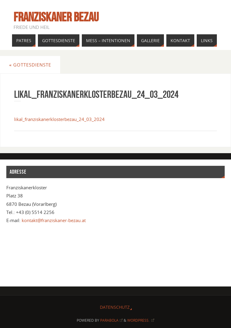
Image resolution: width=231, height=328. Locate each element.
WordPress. (141, 320)
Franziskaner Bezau (56, 17)
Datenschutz (115, 307)
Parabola (111, 320)
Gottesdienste (30, 65)
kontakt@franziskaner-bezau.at (54, 220)
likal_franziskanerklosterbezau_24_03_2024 (59, 119)
